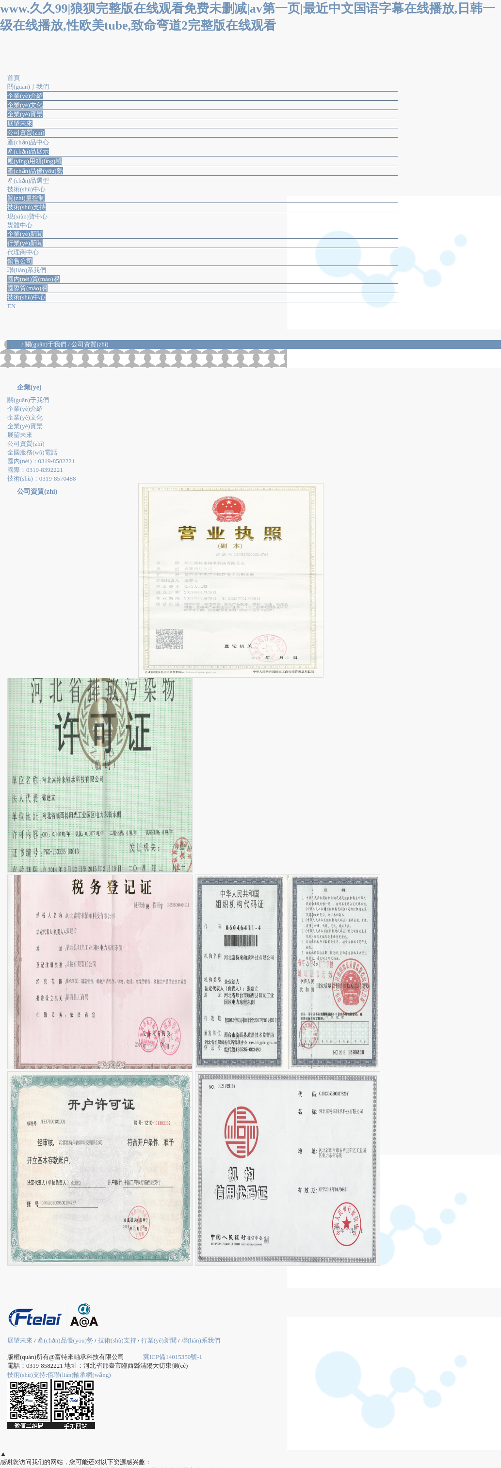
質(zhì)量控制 (26, 198)
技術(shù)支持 (26, 207)
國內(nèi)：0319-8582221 (41, 461)
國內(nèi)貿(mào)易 (33, 278)
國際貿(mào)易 (27, 288)
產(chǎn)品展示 (28, 151)
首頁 (14, 344)
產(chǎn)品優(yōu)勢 (35, 170)
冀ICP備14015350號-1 (172, 1356)
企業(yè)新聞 (25, 233)
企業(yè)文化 (25, 105)
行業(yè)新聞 (25, 243)
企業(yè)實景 (25, 114)
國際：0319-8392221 (35, 469)
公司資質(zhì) (26, 132)
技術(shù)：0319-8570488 (41, 478)
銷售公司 (19, 261)
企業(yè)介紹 (25, 95)
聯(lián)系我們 (200, 1340)
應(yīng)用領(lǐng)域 (34, 161)
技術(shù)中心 (26, 297)
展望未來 (19, 123)
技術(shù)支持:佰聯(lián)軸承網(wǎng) (59, 1374)
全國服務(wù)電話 (32, 452)
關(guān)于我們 (28, 400)
